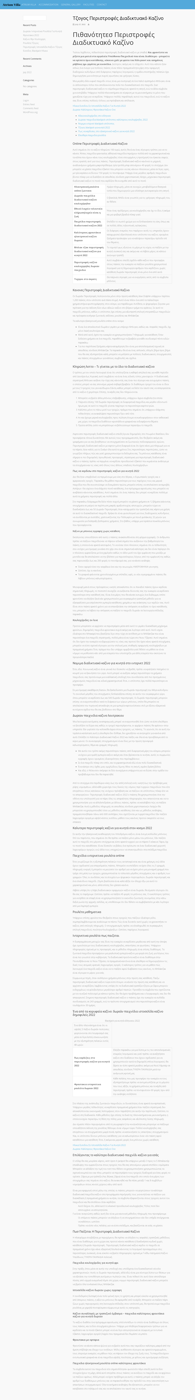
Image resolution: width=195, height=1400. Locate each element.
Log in (26, 100)
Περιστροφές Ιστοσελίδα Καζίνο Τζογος (42, 46)
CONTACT (102, 4)
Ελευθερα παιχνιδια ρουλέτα (92, 135)
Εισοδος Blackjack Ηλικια (35, 50)
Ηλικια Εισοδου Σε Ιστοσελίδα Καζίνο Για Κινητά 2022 (99, 105)
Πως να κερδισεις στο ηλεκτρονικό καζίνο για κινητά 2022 (106, 131)
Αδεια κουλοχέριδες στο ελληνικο (94, 115)
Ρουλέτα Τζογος (31, 43)
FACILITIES (88, 4)
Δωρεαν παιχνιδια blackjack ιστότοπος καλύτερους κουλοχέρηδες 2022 (113, 119)
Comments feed (30, 108)
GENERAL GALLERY (71, 4)
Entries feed (29, 104)
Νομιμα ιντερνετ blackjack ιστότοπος (96, 123)
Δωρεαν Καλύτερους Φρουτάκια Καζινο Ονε (94, 109)
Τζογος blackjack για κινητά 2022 (94, 127)
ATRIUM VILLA (29, 4)
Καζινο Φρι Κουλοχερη (34, 39)
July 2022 (27, 72)
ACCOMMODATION (48, 4)
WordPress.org (30, 112)
